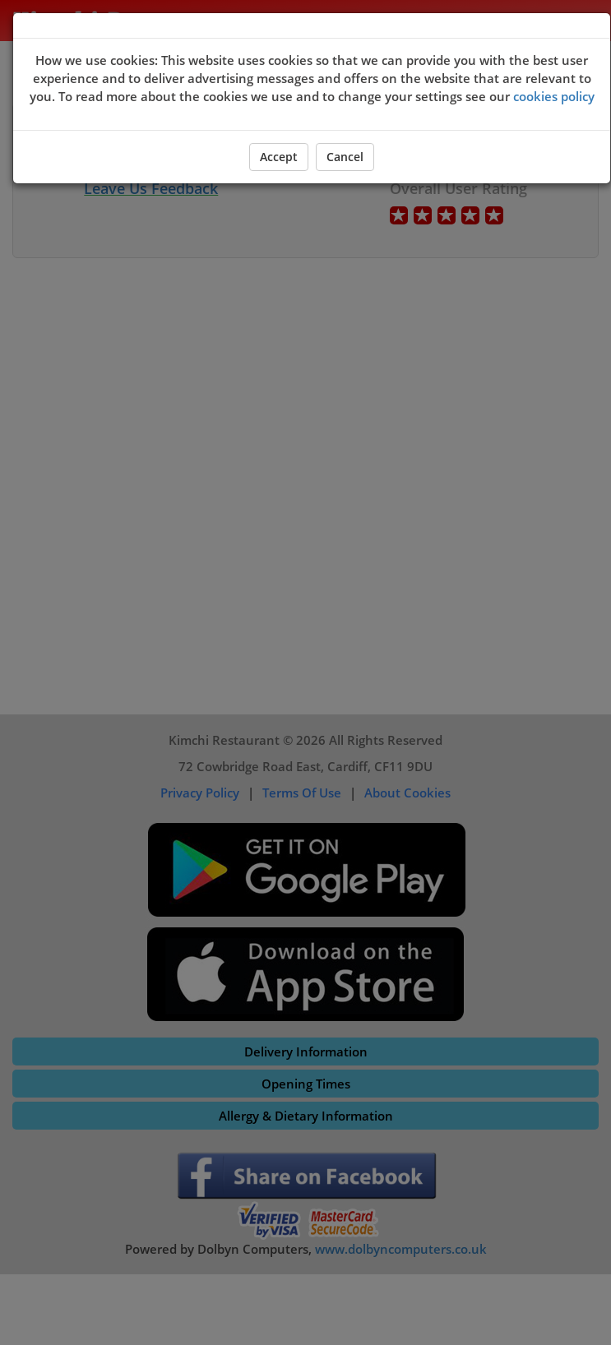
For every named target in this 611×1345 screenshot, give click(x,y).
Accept (279, 156)
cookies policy (554, 96)
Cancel (344, 156)
